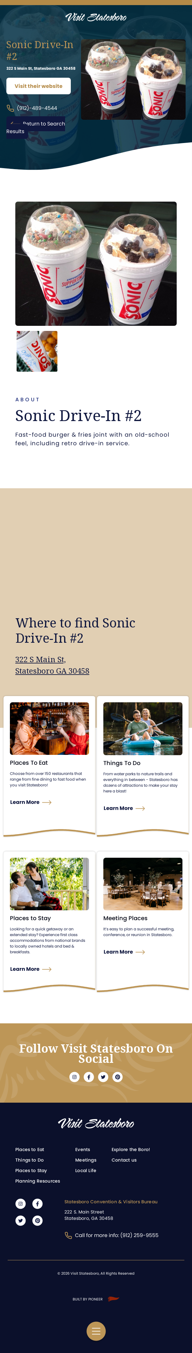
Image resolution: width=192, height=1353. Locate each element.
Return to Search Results (35, 127)
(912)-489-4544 (31, 108)
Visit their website (39, 86)
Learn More (25, 802)
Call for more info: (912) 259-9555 (111, 1235)
